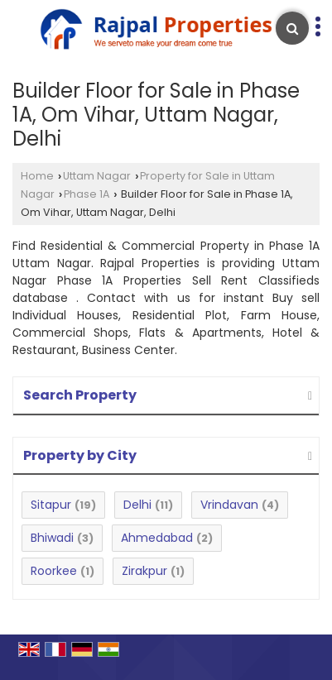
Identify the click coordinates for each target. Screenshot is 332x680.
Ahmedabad (157, 537)
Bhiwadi (52, 537)
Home (37, 176)
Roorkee (54, 571)
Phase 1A (86, 194)
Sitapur (51, 504)
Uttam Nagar (97, 176)
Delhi (137, 504)
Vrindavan (229, 504)
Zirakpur (144, 571)
